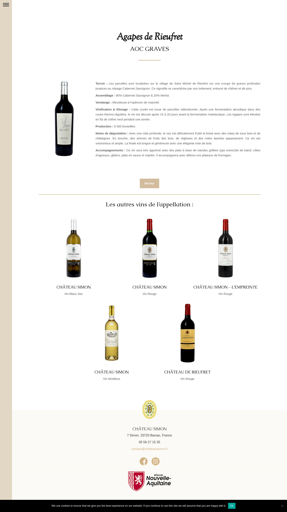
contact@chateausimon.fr (149, 449)
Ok (231, 505)
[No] (282, 506)
